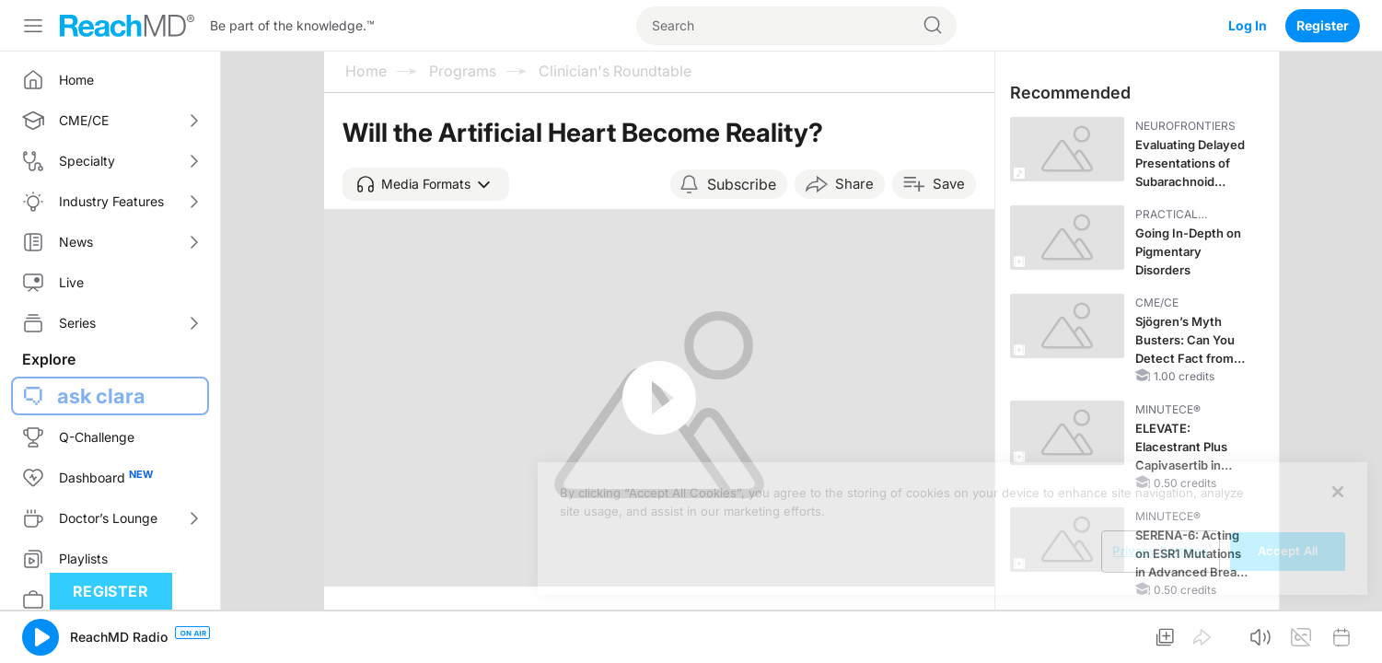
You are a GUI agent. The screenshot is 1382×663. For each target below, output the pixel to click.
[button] (426, 184)
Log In (1247, 25)
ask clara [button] (101, 396)
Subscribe (741, 184)
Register (1322, 25)
